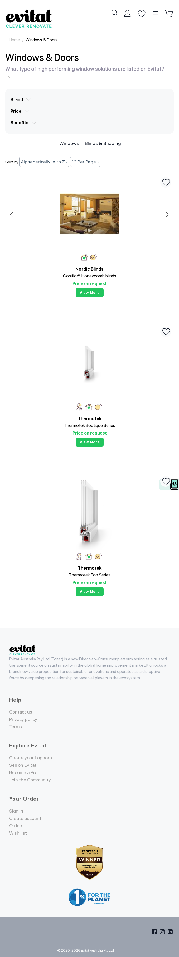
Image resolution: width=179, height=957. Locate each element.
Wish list (18, 833)
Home (14, 39)
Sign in (16, 811)
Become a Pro (23, 772)
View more (90, 293)
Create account (25, 818)
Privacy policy (23, 719)
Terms (15, 726)
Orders (16, 825)
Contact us (21, 712)
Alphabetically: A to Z (44, 162)
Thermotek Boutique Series (89, 425)
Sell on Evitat (23, 765)
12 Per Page (85, 162)
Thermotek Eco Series (89, 574)
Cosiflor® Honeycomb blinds (89, 275)
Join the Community (30, 779)
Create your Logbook (31, 757)
